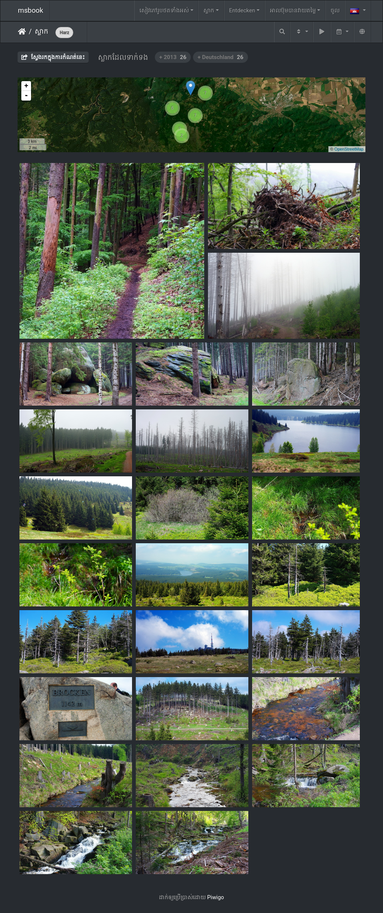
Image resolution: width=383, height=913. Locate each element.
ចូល (335, 10)
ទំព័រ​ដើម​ (22, 31)
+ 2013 (173, 57)
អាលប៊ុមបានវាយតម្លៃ (293, 10)
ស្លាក (208, 10)
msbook (30, 10)
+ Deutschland (220, 57)
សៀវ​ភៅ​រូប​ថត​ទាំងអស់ (164, 10)
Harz (64, 32)
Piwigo (215, 897)
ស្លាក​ (41, 31)
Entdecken (242, 10)
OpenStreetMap (349, 149)
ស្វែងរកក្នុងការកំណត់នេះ (53, 57)
